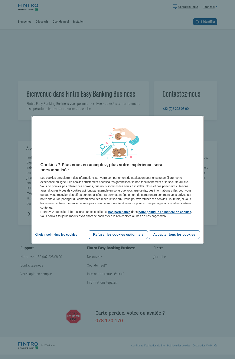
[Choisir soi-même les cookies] (56, 234)
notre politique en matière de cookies (164, 212)
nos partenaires (119, 212)
